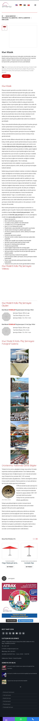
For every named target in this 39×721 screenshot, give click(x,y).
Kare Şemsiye (17, 67)
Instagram (20, 633)
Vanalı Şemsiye (25, 70)
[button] (33, 539)
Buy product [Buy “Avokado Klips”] (29, 566)
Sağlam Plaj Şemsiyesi (28, 68)
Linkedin (23, 633)
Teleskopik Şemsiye (10, 561)
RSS (10, 633)
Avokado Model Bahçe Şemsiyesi (29, 561)
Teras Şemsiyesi (16, 70)
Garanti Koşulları (17, 658)
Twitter (6, 633)
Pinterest (13, 633)
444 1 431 (6, 646)
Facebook (3, 633)
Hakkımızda (5, 658)
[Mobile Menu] (35, 5)
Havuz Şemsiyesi (9, 67)
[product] (10, 551)
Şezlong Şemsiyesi (6, 70)
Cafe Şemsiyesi (7, 695)
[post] (4, 667)
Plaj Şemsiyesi (18, 68)
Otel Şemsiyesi (10, 68)
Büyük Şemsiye (7, 698)
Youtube (16, 633)
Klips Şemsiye (25, 67)
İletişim (10, 658)
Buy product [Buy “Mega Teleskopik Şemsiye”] (10, 566)
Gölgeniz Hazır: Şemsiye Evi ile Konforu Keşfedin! (17, 680)
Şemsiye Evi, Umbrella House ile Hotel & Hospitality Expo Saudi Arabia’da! (22, 673)
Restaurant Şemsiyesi (8, 692)
